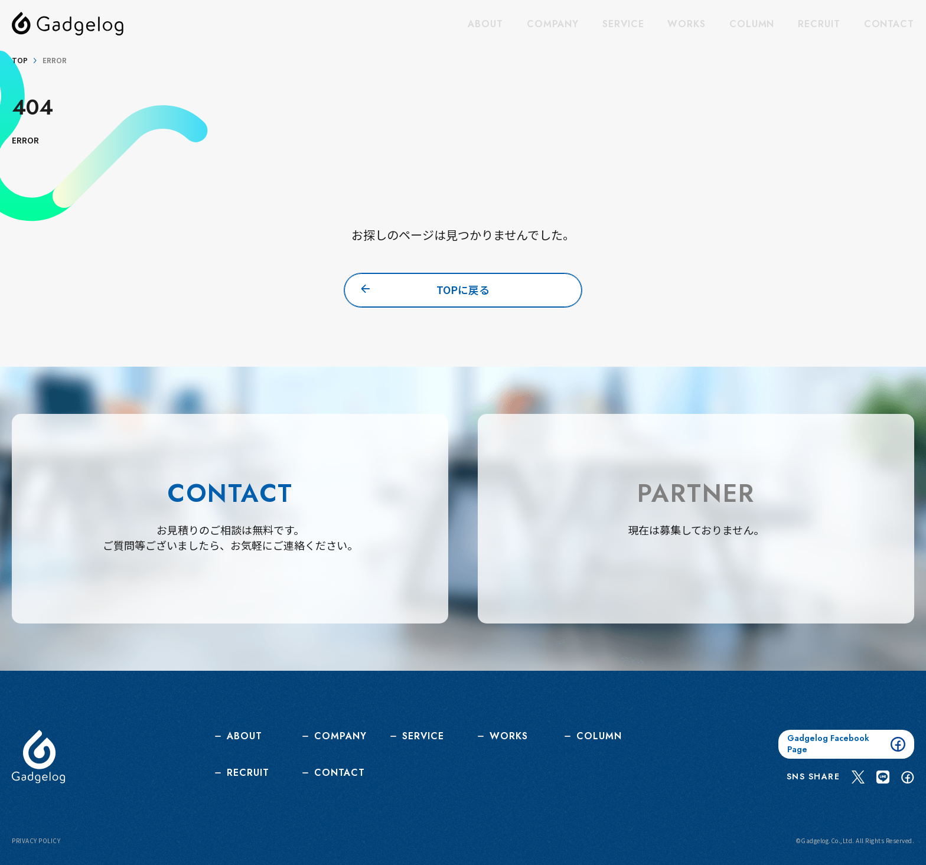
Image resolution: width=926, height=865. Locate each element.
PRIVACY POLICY (36, 840)
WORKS (686, 24)
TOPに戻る (463, 290)
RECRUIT (819, 24)
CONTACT (889, 24)
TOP (20, 60)
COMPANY (553, 24)
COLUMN (751, 24)
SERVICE (623, 24)
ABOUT (485, 24)
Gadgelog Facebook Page (846, 743)
